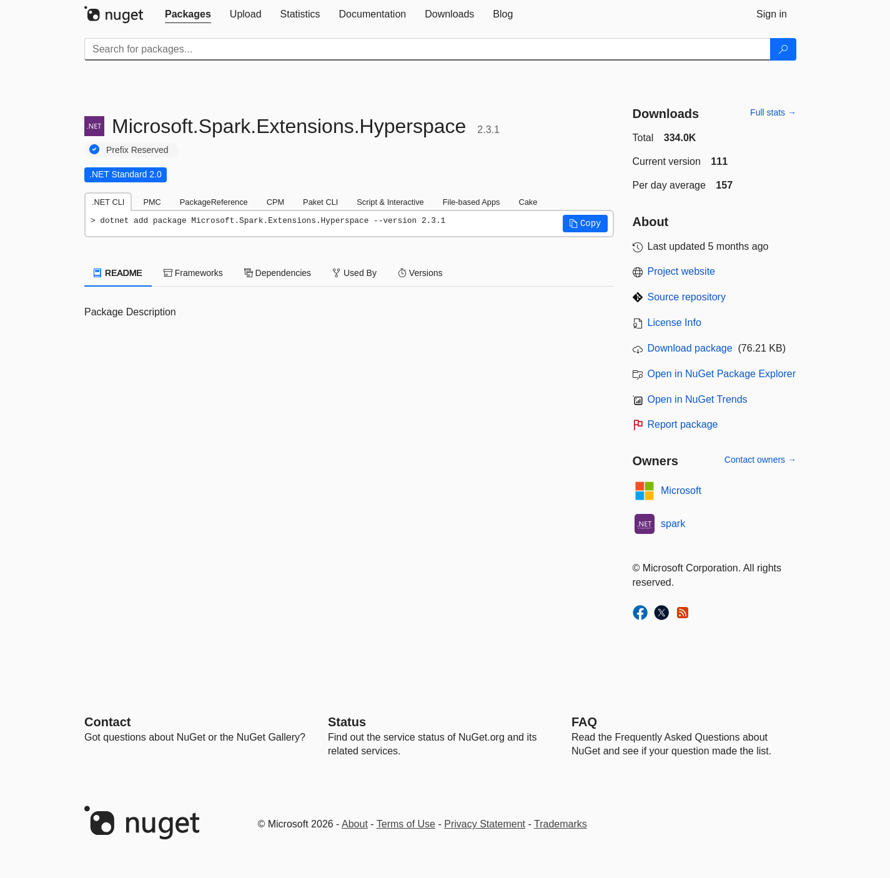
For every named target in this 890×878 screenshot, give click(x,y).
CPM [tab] (275, 202)
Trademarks (560, 824)
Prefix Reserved (137, 150)
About (355, 824)
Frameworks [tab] (193, 273)
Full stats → (773, 112)
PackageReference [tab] (214, 202)
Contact (107, 722)
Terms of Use (406, 824)
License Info (674, 322)
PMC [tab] (152, 202)
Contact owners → (760, 460)
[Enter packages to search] (427, 49)
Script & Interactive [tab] (390, 202)
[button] (585, 223)
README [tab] (118, 273)
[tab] (188, 14)
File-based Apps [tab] (471, 202)
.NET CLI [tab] (108, 202)
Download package (690, 348)
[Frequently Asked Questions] (584, 722)
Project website (682, 271)
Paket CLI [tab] (320, 202)
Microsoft (681, 490)
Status (347, 722)
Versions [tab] (420, 273)
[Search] (783, 49)
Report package (683, 424)
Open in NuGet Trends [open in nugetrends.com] (698, 399)
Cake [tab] (527, 202)
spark (673, 523)
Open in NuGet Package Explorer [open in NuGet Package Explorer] (722, 373)
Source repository (687, 297)
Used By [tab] (354, 273)
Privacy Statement (484, 824)
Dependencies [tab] (277, 273)
